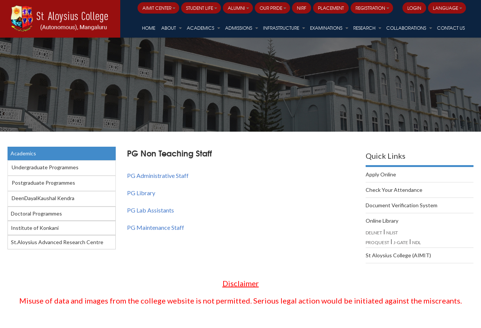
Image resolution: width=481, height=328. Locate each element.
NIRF (301, 8)
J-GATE (400, 242)
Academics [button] (203, 27)
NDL (416, 242)
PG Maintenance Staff (155, 227)
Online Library (382, 220)
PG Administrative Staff (158, 175)
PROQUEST (377, 242)
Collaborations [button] (409, 27)
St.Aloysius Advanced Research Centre (57, 242)
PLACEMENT (331, 8)
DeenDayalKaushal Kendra (43, 198)
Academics (23, 153)
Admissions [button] (241, 27)
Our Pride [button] (273, 8)
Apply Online (381, 174)
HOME (148, 27)
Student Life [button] (201, 8)
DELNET (374, 232)
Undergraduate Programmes (45, 167)
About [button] (171, 27)
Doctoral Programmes (36, 213)
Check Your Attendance (394, 190)
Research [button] (367, 27)
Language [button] (447, 8)
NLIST (392, 232)
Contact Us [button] (451, 27)
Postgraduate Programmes (43, 182)
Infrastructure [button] (284, 27)
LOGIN (414, 8)
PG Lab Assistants (150, 210)
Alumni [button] (238, 8)
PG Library (141, 192)
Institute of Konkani (35, 228)
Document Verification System (401, 205)
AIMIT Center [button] (158, 8)
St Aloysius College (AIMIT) (398, 255)
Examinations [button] (329, 27)
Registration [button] (372, 8)
